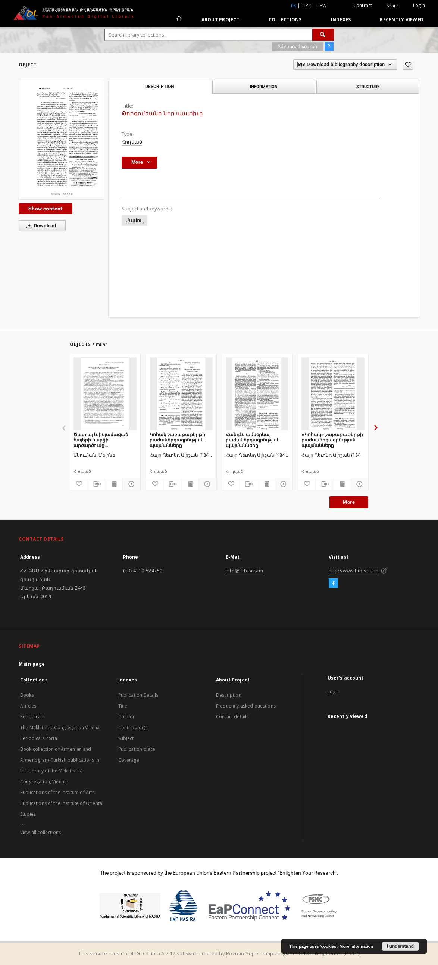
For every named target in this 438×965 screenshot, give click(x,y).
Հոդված (132, 142)
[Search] (323, 35)
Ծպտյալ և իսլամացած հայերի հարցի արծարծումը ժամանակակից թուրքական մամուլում (100, 439)
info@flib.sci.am (244, 571)
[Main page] (178, 19)
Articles (28, 706)
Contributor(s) (133, 727)
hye (306, 5)
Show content (45, 209)
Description (228, 695)
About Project (220, 19)
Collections (285, 19)
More (349, 502)
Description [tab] (159, 86)
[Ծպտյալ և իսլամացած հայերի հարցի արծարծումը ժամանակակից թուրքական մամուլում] (105, 394)
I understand (400, 946)
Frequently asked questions (246, 706)
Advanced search (297, 46)
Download (40, 225)
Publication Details (138, 695)
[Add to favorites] (408, 65)
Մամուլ (134, 220)
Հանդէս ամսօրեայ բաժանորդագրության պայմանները (253, 439)
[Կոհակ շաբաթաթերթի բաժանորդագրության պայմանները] (181, 394)
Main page (32, 664)
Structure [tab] (367, 86)
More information (356, 946)
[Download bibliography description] (95, 484)
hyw (321, 5)
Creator (126, 716)
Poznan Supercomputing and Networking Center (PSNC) (293, 953)
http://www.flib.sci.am (354, 571)
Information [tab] (264, 86)
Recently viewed (401, 19)
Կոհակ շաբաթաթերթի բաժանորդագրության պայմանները (177, 439)
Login (419, 5)
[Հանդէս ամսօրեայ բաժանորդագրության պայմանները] (257, 394)
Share (393, 6)
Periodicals (32, 716)
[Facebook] (333, 583)
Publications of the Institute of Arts (57, 792)
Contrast (362, 5)
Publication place (137, 749)
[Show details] (130, 484)
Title (123, 706)
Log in (334, 691)
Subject (126, 738)
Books (27, 695)
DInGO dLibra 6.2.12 (152, 953)
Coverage (128, 760)
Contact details (232, 716)
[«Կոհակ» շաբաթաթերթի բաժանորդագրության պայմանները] (333, 394)
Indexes (341, 19)
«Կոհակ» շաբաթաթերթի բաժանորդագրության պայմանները (332, 439)
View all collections (40, 832)
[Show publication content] (113, 484)
